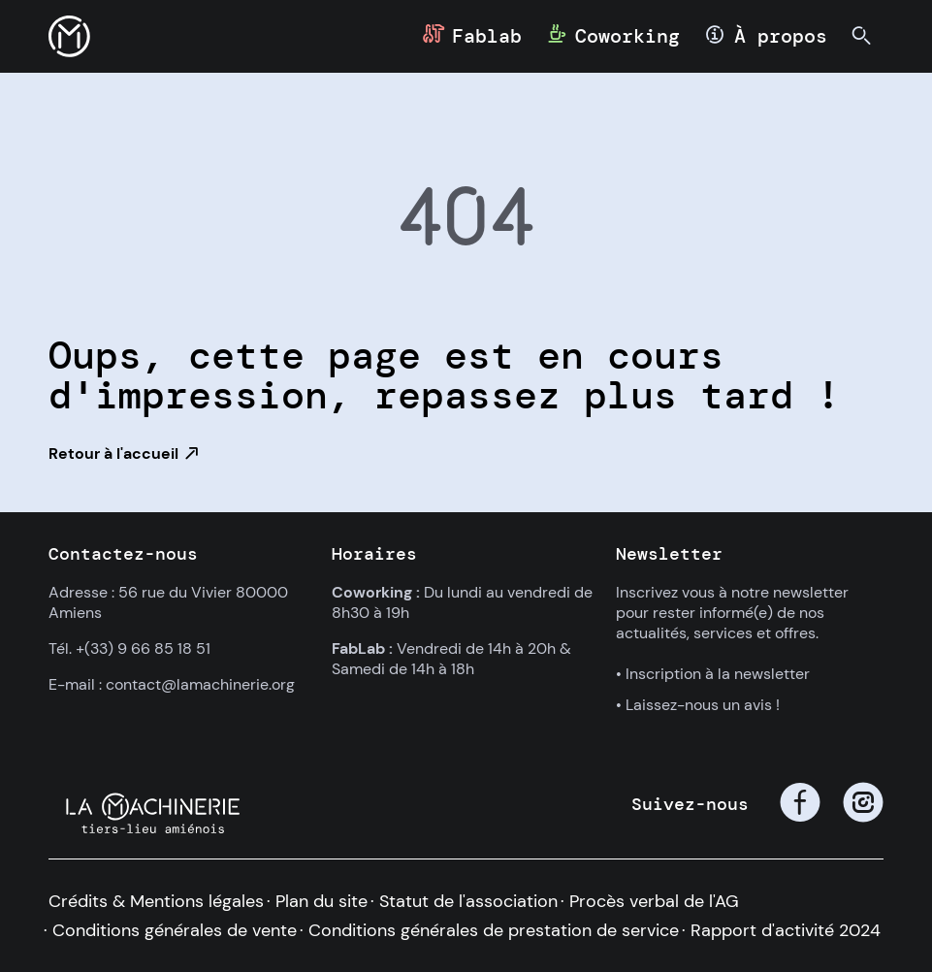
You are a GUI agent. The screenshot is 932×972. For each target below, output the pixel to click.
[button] (69, 36)
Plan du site (321, 901)
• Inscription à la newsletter (713, 674)
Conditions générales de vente (174, 930)
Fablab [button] (487, 36)
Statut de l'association (468, 901)
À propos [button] (780, 36)
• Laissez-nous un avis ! (698, 705)
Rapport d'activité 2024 (786, 930)
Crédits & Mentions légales (156, 901)
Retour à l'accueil (113, 453)
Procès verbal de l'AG (654, 901)
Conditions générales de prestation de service (493, 930)
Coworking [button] (627, 36)
